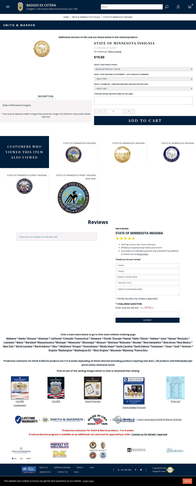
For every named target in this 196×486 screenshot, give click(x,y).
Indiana (154, 338)
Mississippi (88, 342)
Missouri (101, 342)
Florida (107, 338)
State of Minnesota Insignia (117, 17)
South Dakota (141, 346)
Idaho (136, 338)
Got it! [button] (187, 481)
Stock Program (92, 389)
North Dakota (42, 346)
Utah (176, 346)
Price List (175, 389)
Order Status (45, 472)
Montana (113, 342)
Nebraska (125, 342)
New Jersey (169, 342)
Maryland (31, 342)
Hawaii (127, 338)
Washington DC (82, 350)
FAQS (92, 467)
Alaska (22, 338)
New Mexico (184, 342)
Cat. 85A (56, 389)
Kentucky (183, 338)
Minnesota (74, 342)
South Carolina (124, 346)
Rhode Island (107, 346)
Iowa (163, 338)
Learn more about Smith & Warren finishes (160, 419)
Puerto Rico (141, 350)
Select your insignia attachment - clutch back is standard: (121, 74)
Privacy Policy (142, 254)
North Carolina (24, 346)
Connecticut (81, 338)
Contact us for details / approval (149, 434)
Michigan (61, 342)
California (56, 338)
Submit (147, 320)
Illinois (144, 338)
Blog (76, 472)
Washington (65, 350)
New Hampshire (152, 342)
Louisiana (9, 342)
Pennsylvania (90, 346)
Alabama (11, 338)
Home (66, 17)
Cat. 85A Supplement (20, 391)
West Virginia (100, 350)
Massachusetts (46, 342)
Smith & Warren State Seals (86, 17)
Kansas (172, 338)
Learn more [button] (88, 481)
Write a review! (114, 52)
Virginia (52, 350)
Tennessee (157, 346)
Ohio (54, 346)
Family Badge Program (134, 392)
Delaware (96, 338)
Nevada (137, 342)
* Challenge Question (129, 303)
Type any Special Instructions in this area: (113, 94)
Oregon (77, 346)
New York (8, 346)
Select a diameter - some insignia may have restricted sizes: (121, 84)
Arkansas (43, 338)
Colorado (68, 338)
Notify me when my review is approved (137, 298)
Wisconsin (115, 350)
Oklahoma (65, 346)
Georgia (117, 338)
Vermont (186, 346)
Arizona (31, 338)
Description (45, 96)
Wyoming (128, 350)
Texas (168, 346)
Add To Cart (145, 120)
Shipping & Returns (62, 467)
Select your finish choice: (105, 65)
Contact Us (62, 472)
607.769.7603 (124, 470)
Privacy (80, 467)
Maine (19, 342)
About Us (43, 467)
